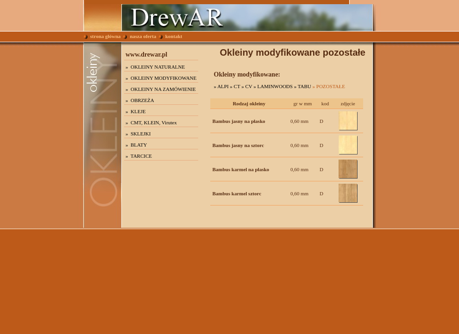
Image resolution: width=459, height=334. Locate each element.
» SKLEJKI (138, 133)
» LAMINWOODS (273, 86)
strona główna (102, 36)
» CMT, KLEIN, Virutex (151, 122)
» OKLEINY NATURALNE (155, 67)
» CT (235, 86)
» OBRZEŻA (140, 100)
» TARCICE (139, 156)
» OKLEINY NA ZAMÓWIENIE (161, 89)
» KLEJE (135, 111)
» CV (246, 86)
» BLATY (136, 145)
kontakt (170, 36)
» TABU (302, 86)
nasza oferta (139, 36)
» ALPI (221, 86)
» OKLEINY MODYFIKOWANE (161, 78)
